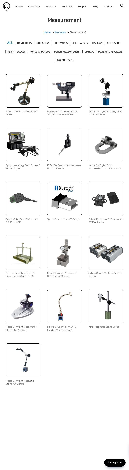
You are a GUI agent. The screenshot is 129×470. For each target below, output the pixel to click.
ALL (10, 43)
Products (60, 32)
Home (46, 32)
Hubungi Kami (115, 462)
